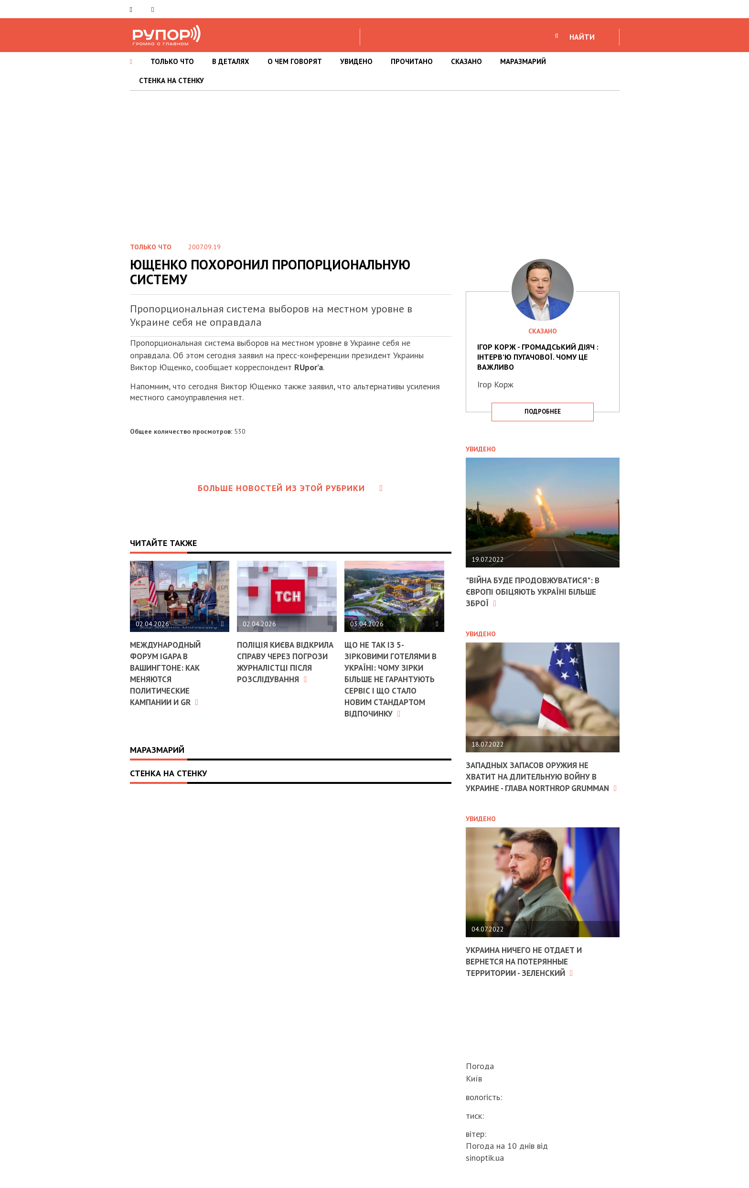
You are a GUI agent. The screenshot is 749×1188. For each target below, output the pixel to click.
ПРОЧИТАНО (412, 61)
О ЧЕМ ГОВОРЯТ (295, 61)
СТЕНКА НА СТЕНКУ (171, 80)
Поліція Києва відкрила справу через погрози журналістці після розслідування (286, 661)
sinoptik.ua (485, 1157)
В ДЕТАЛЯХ (230, 61)
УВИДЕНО (356, 61)
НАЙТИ (582, 37)
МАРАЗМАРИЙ (523, 61)
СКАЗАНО (466, 61)
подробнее (542, 411)
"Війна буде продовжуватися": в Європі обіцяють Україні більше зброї (537, 591)
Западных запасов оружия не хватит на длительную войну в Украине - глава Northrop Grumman (536, 781)
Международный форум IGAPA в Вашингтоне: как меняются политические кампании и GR (167, 672)
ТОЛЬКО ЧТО (172, 61)
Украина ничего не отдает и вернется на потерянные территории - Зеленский (528, 970)
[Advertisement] (374, 162)
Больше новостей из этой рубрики (290, 487)
